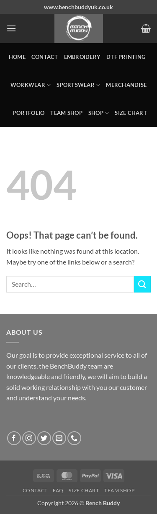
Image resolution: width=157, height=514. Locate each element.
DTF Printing (125, 56)
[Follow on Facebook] (14, 438)
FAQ (58, 490)
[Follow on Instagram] (29, 438)
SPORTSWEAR (78, 85)
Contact (44, 56)
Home (17, 56)
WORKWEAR (30, 85)
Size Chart (131, 112)
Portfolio (28, 112)
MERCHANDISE (126, 84)
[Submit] (142, 284)
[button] (11, 28)
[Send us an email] (59, 438)
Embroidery (82, 56)
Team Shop (66, 112)
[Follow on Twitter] (44, 438)
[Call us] (74, 438)
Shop (98, 113)
